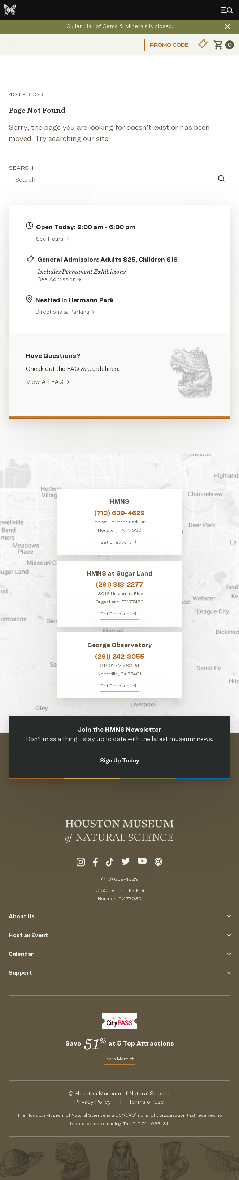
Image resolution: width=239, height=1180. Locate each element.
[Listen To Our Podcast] (158, 863)
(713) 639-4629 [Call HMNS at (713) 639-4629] (119, 513)
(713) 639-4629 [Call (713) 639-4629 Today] (119, 879)
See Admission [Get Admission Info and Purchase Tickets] (59, 279)
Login (16, 44)
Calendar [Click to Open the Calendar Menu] (119, 953)
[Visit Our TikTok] (109, 863)
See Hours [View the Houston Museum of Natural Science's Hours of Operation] (52, 238)
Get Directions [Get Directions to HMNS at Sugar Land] (118, 613)
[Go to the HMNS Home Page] (10, 10)
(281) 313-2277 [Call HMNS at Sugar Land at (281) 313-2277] (119, 584)
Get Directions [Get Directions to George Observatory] (118, 685)
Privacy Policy (92, 1101)
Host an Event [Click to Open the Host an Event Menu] (119, 935)
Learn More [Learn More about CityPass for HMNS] (119, 1058)
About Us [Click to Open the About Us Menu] (119, 916)
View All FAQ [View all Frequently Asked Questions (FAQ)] (47, 381)
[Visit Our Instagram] (81, 863)
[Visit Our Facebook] (95, 863)
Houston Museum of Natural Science (123, 1093)
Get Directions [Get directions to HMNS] (118, 542)
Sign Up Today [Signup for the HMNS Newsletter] (119, 760)
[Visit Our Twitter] (125, 863)
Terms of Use (146, 1101)
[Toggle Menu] (228, 10)
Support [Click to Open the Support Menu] (119, 972)
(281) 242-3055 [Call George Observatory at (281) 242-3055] (119, 656)
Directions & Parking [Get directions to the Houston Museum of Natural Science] (65, 311)
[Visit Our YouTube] (142, 863)
